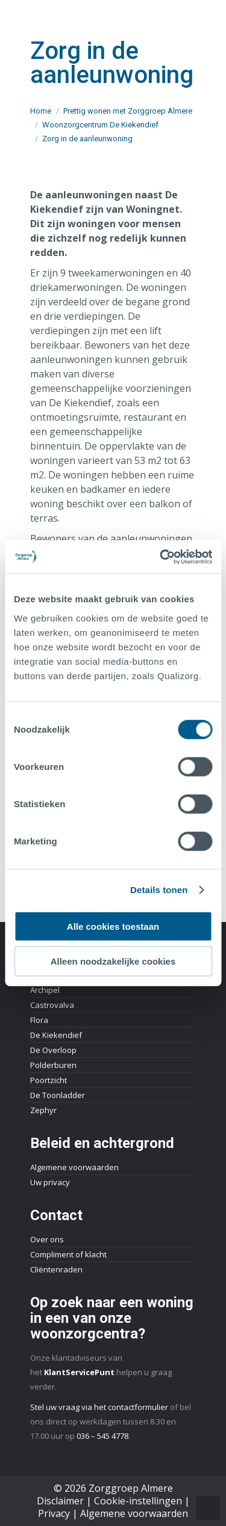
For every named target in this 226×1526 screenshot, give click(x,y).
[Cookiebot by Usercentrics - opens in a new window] (161, 556)
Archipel (45, 989)
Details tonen (158, 890)
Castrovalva (52, 1005)
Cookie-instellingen (138, 1500)
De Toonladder (57, 1095)
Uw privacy (50, 1182)
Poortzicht (48, 1080)
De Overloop (53, 1050)
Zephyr (43, 1110)
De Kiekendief (56, 1035)
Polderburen (53, 1065)
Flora (39, 1020)
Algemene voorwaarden (74, 1167)
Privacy (54, 1513)
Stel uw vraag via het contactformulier (99, 1407)
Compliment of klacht (68, 1254)
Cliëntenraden (56, 1269)
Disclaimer (60, 1500)
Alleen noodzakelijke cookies (113, 961)
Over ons (47, 1239)
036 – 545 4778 (102, 1435)
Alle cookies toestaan (113, 926)
